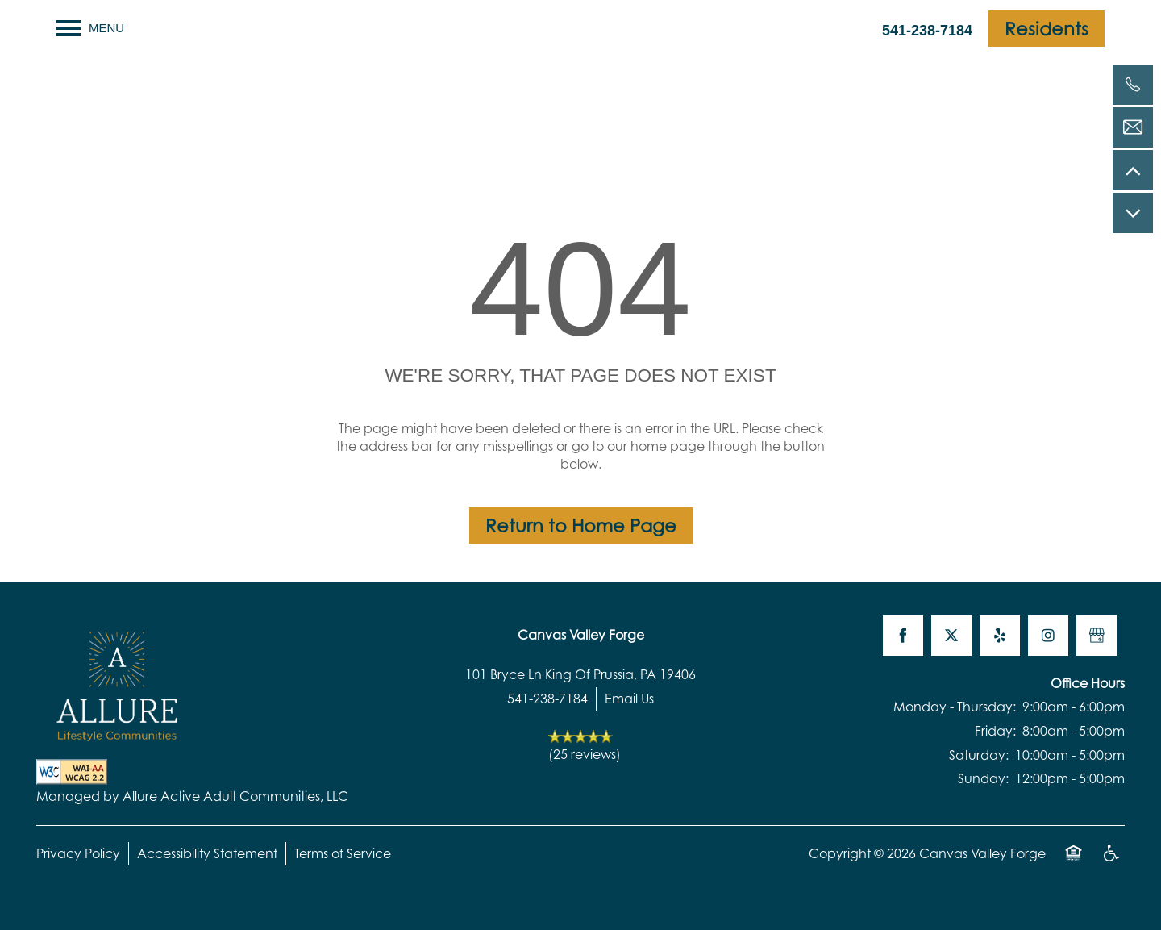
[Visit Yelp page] (1000, 635)
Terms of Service (342, 853)
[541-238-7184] (1133, 85)
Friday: (995, 731)
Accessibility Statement (207, 853)
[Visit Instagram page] (1048, 635)
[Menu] (90, 28)
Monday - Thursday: (954, 707)
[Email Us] (1133, 127)
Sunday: (983, 778)
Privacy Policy (78, 853)
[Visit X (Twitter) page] (951, 635)
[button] (1046, 28)
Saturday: (979, 755)
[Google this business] (1096, 635)
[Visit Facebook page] (903, 635)
